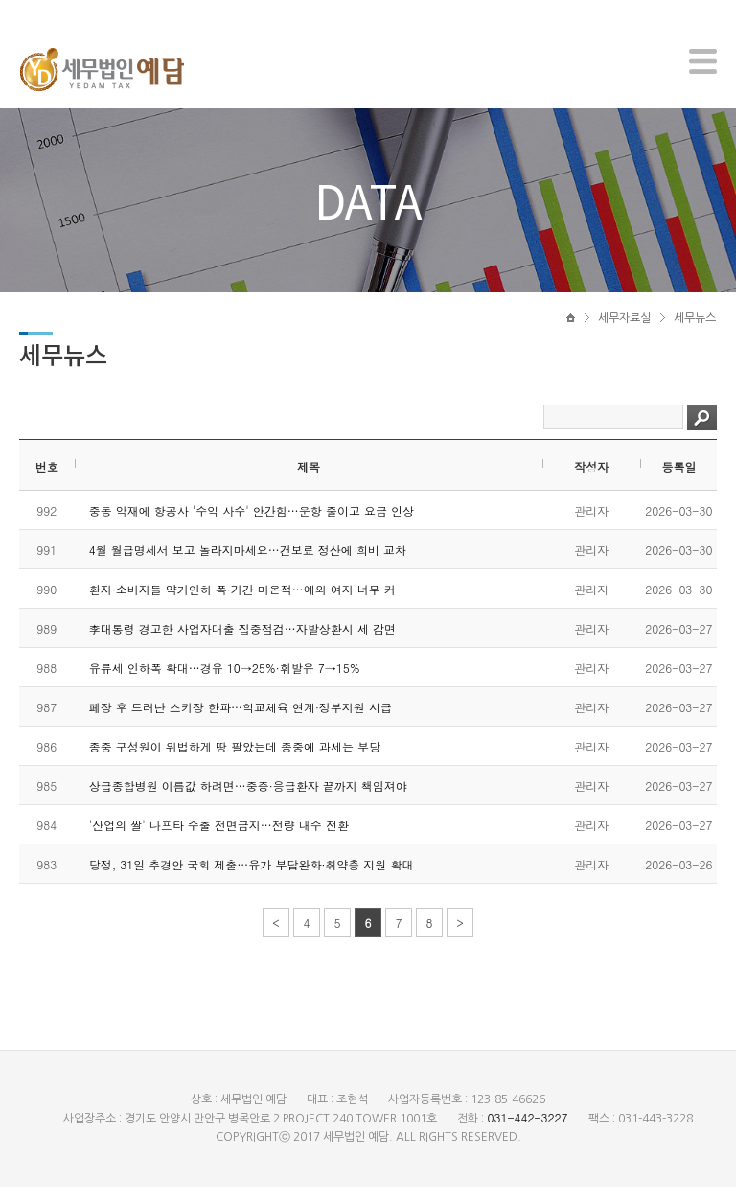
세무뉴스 (695, 332)
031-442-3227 (527, 1133)
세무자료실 (624, 332)
